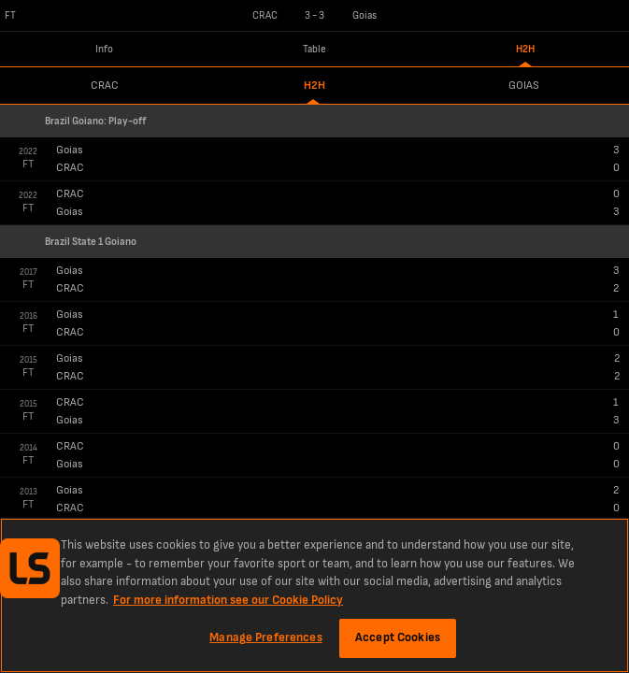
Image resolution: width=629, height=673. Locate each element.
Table (314, 49)
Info (104, 49)
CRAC (105, 86)
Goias (523, 86)
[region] (314, 595)
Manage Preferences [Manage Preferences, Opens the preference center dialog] (265, 637)
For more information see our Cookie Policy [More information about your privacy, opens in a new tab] (228, 600)
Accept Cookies (397, 637)
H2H (525, 49)
